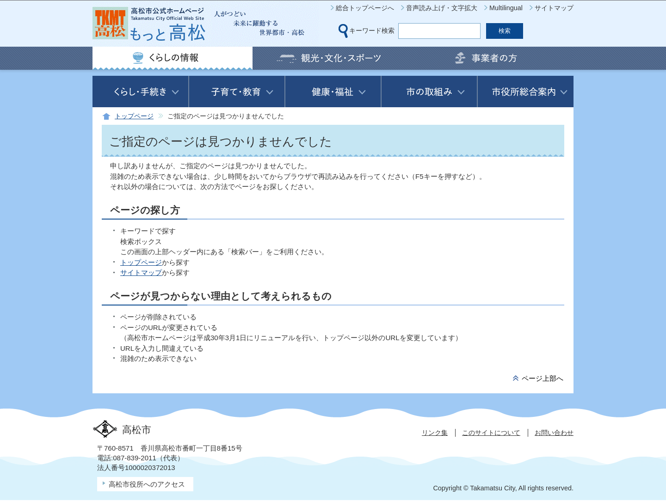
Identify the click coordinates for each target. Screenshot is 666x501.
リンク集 (435, 432)
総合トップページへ (365, 8)
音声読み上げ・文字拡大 (441, 8)
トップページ (134, 116)
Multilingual (506, 8)
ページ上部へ (542, 378)
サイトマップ (554, 8)
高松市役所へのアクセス (147, 484)
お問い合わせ (554, 432)
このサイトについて (491, 432)
